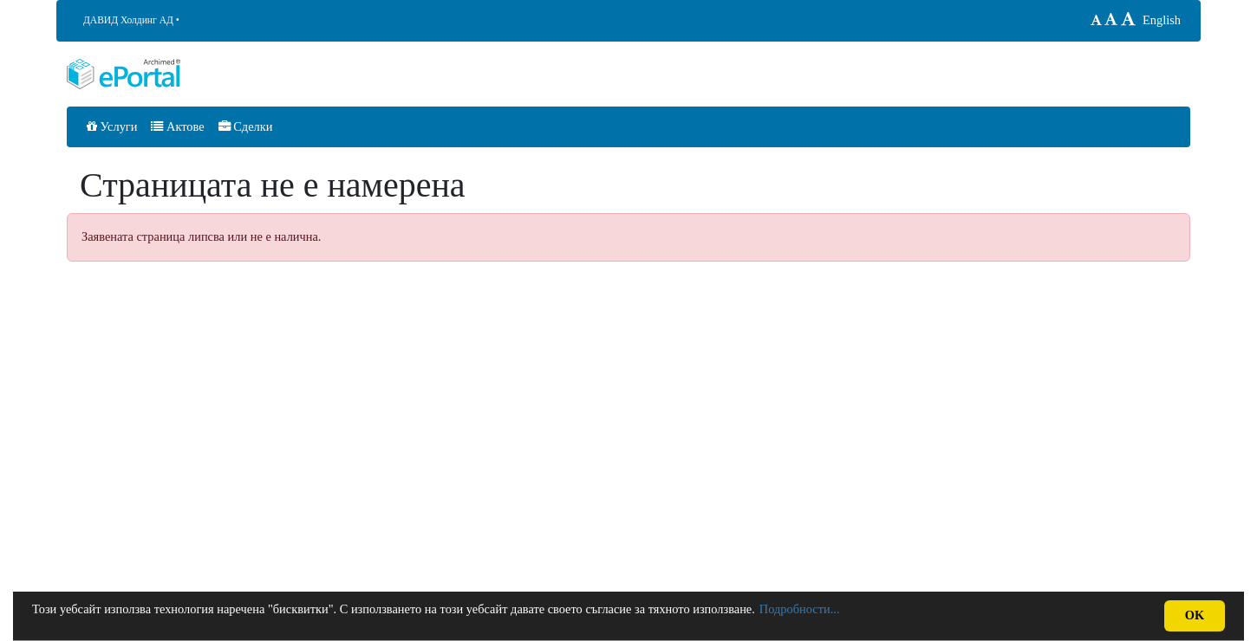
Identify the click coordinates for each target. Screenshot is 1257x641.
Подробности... (799, 609)
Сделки (245, 126)
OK (1194, 615)
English (1162, 20)
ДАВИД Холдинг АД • (131, 20)
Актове (177, 126)
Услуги (112, 126)
